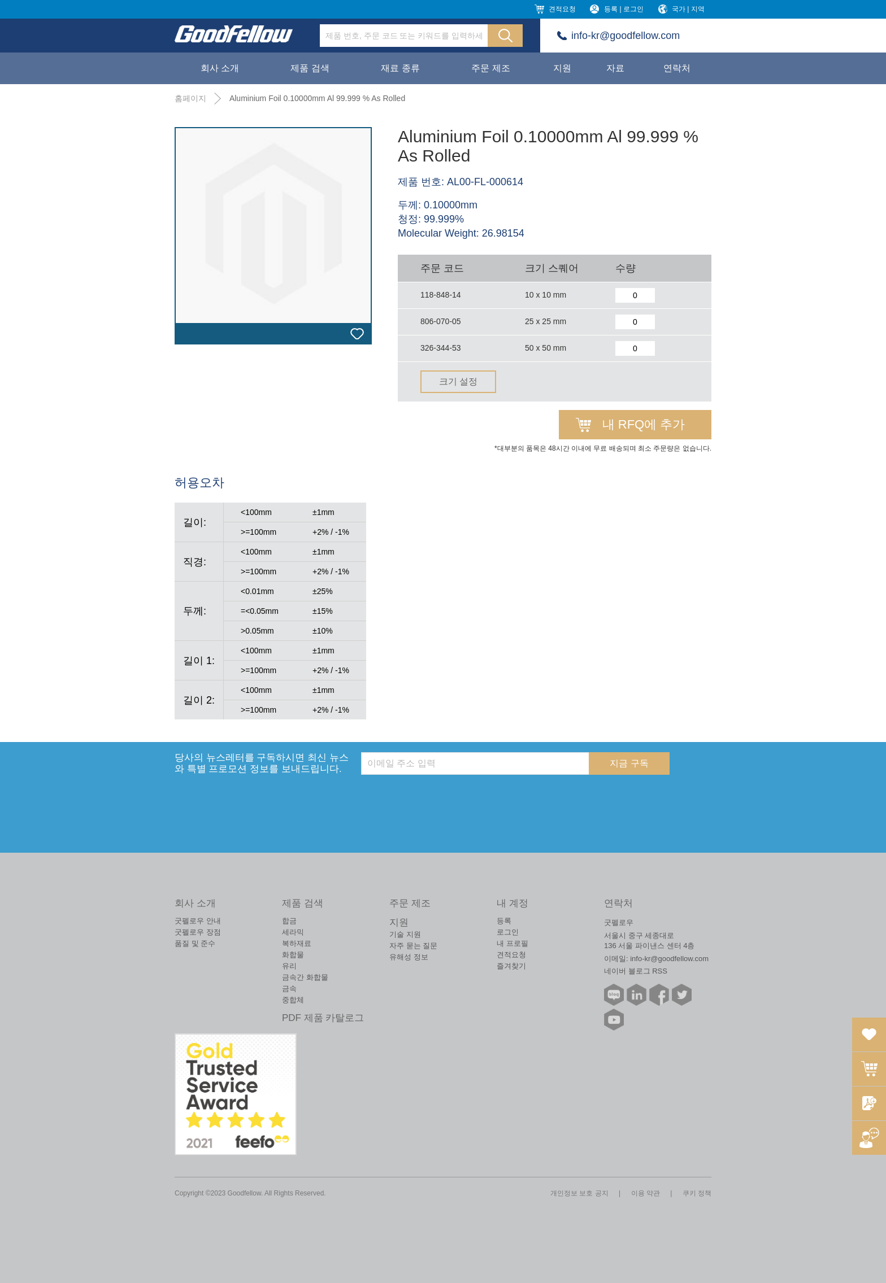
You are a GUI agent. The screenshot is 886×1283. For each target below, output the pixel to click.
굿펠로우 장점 (198, 932)
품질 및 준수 (195, 943)
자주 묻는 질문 (413, 945)
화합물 (293, 954)
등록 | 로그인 (624, 9)
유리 (289, 966)
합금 (289, 921)
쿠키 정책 (697, 1193)
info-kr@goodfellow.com (625, 35)
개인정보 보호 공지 (579, 1193)
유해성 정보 (408, 957)
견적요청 (562, 9)
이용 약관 (645, 1193)
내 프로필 (512, 943)
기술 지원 (405, 934)
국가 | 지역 (688, 9)
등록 (504, 921)
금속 (289, 988)
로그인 (508, 932)
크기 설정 (458, 381)
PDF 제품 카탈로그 (323, 1018)
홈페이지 (190, 98)
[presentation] (447, 797)
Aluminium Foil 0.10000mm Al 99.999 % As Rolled (317, 98)
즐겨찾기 (511, 966)
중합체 (293, 1000)
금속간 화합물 (305, 977)
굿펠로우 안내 (198, 921)
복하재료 (296, 943)
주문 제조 (490, 68)
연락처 (676, 68)
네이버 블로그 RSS (635, 971)
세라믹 (293, 932)
